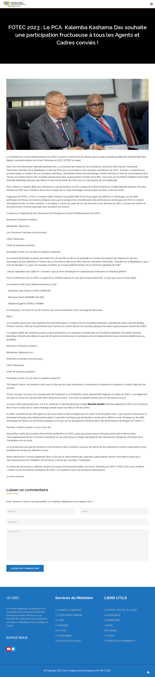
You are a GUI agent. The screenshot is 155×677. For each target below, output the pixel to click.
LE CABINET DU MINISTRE (68, 610)
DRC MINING (110, 630)
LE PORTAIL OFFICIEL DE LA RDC (120, 610)
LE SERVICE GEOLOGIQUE (68, 640)
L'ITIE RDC (109, 635)
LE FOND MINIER (63, 635)
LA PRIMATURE (112, 620)
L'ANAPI (108, 625)
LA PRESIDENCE (112, 615)
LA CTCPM (60, 630)
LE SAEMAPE (61, 625)
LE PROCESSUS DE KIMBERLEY (119, 640)
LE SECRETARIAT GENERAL (69, 615)
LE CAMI (59, 620)
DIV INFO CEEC (103, 670)
